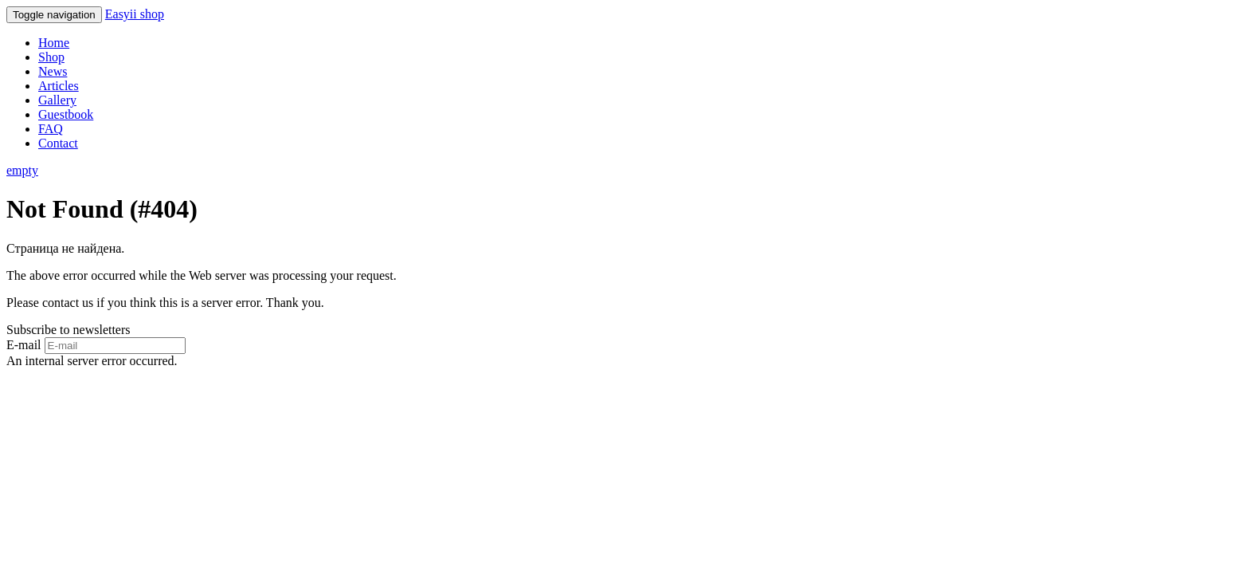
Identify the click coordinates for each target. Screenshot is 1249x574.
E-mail (23, 345)
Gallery (57, 100)
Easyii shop (134, 14)
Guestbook (65, 114)
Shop (51, 57)
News (52, 71)
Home (53, 42)
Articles (58, 85)
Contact (58, 143)
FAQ (50, 129)
